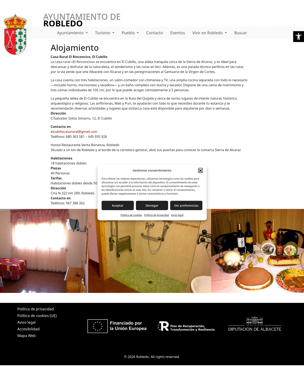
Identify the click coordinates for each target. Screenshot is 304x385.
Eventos (177, 33)
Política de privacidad (156, 215)
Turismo (103, 33)
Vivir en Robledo (208, 33)
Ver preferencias (186, 205)
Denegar (152, 205)
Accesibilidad (28, 328)
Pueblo (129, 33)
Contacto (154, 33)
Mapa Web (26, 335)
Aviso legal (177, 215)
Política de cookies (131, 215)
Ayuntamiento (71, 33)
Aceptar (117, 205)
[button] (298, 36)
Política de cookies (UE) (37, 315)
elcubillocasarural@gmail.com (74, 131)
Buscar (240, 33)
